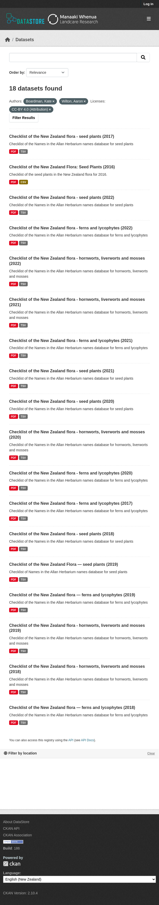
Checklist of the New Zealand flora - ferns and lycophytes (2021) (70, 340)
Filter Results (23, 118)
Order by (16, 72)
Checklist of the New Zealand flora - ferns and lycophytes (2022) (70, 228)
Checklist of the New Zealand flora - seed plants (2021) (61, 371)
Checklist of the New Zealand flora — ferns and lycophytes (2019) (72, 595)
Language (11, 873)
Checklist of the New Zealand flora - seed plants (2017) (61, 136)
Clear (151, 753)
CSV (23, 182)
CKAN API (11, 828)
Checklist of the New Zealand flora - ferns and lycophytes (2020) (70, 473)
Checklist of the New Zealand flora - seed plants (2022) (61, 197)
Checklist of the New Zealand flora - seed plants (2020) (61, 401)
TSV (23, 151)
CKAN (11, 863)
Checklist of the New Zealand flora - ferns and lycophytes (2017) (70, 503)
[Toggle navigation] (149, 19)
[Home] (7, 39)
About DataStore (16, 822)
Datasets (24, 39)
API (70, 740)
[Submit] (143, 57)
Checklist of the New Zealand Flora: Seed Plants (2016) (62, 167)
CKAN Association (17, 835)
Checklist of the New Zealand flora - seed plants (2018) (61, 534)
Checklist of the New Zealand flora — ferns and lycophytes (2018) (72, 707)
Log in (148, 4)
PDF (13, 151)
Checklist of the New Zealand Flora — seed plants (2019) (63, 564)
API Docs (87, 740)
